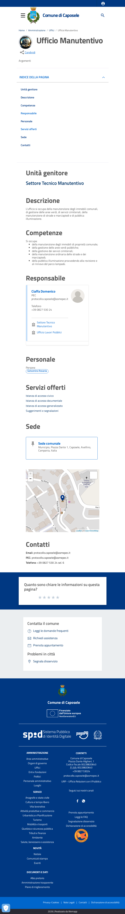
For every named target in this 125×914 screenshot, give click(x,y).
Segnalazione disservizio (81, 821)
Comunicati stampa (37, 858)
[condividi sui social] (27, 52)
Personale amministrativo (37, 781)
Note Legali (68, 902)
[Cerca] (102, 15)
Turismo (37, 820)
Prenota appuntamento (81, 812)
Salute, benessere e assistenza (37, 842)
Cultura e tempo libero (37, 802)
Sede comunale (49, 443)
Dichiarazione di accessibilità (81, 826)
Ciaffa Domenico (43, 291)
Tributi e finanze (37, 833)
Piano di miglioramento (37, 887)
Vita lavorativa (37, 806)
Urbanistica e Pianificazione (37, 815)
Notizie (37, 854)
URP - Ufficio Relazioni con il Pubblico (81, 781)
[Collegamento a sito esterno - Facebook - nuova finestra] (78, 801)
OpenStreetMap (91, 531)
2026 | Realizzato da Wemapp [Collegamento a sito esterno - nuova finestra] (62, 911)
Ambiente (37, 837)
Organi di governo (37, 763)
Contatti (81, 753)
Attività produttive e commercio (37, 811)
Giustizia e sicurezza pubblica (37, 829)
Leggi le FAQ (81, 817)
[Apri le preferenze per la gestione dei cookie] (6, 908)
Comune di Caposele (61, 15)
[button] (103, 4)
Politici (37, 776)
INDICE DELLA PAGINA (35, 77)
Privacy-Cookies (51, 902)
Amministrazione (36, 30)
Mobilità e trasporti (37, 824)
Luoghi (37, 785)
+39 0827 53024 (81, 771)
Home (22, 30)
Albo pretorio (37, 878)
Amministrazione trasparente (37, 883)
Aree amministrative (37, 759)
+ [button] (30, 474)
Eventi (37, 863)
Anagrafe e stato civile (37, 798)
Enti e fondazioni (37, 772)
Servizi (37, 792)
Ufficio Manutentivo (68, 30)
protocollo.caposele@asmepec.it (81, 776)
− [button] (30, 479)
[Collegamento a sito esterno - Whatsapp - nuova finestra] (83, 801)
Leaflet (79, 531)
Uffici (51, 30)
